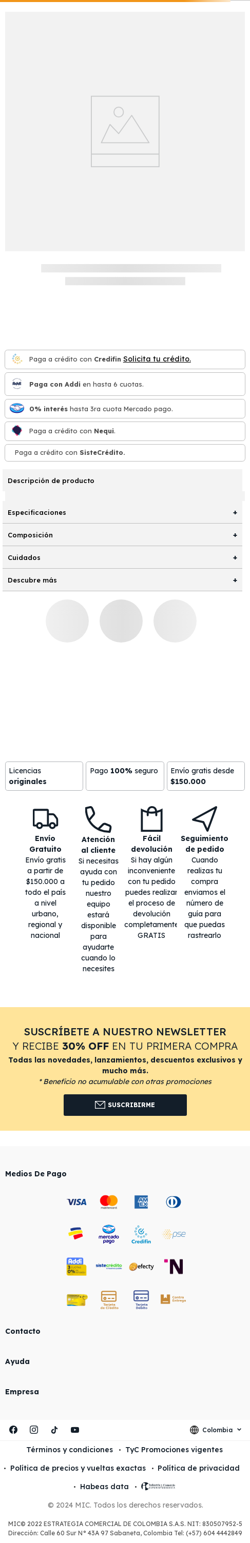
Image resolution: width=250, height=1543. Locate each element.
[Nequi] (17, 431)
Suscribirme (125, 1105)
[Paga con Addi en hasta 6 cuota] (17, 384)
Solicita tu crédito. (157, 359)
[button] (125, 1069)
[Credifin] (17, 360)
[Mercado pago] (17, 409)
